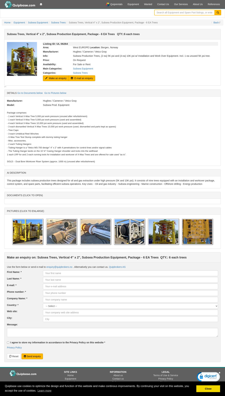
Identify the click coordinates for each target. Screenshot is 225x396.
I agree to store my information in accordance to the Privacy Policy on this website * (56, 342)
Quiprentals (114, 4)
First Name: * (14, 272)
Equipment (133, 4)
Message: (12, 324)
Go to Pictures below (55, 93)
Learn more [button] (44, 390)
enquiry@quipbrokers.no (59, 267)
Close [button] (208, 388)
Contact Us (163, 4)
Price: (46, 60)
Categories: (49, 72)
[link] (208, 377)
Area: (46, 47)
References (214, 4)
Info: (45, 56)
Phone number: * (16, 291)
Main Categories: (52, 68)
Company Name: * (17, 298)
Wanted (148, 4)
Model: (11, 105)
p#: (5, 86)
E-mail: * (11, 285)
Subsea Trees (58, 22)
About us (118, 375)
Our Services (181, 4)
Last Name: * (14, 278)
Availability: (49, 64)
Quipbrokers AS (117, 267)
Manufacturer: (51, 51)
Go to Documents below (30, 93)
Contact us (118, 378)
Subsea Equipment (38, 22)
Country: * (12, 305)
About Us (198, 4)
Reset (13, 356)
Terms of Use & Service (165, 375)
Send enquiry (32, 356)
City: (9, 318)
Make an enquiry (55, 78)
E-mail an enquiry (82, 78)
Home (7, 22)
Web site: (12, 311)
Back (216, 22)
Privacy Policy (14, 347)
